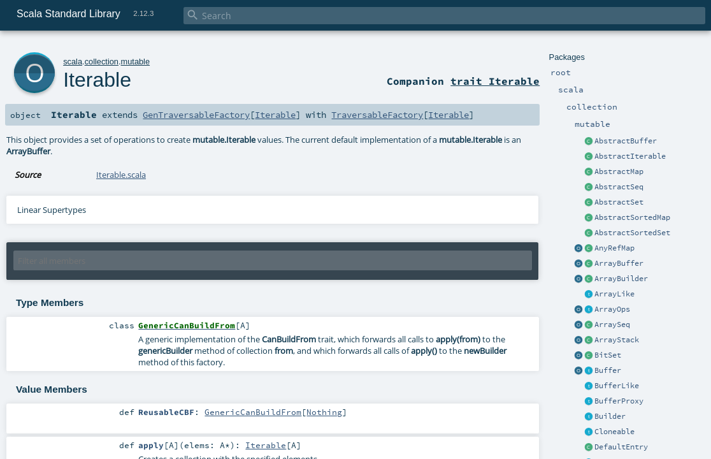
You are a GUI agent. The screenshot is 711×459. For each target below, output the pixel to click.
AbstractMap (618, 171)
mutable (135, 61)
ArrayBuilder (621, 278)
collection (101, 61)
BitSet (607, 355)
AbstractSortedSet (632, 232)
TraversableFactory (377, 114)
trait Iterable (495, 81)
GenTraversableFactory (196, 114)
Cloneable (614, 431)
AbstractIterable (630, 156)
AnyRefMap (614, 248)
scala (72, 61)
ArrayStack (616, 339)
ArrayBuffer (618, 263)
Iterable (97, 79)
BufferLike (616, 385)
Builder (610, 416)
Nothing (324, 412)
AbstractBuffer (625, 140)
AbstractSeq (618, 186)
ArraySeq (612, 324)
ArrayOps (612, 309)
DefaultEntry (621, 446)
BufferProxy (618, 401)
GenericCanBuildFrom (253, 412)
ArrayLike (614, 293)
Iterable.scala (121, 174)
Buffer (607, 370)
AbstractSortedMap (632, 217)
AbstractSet (618, 202)
